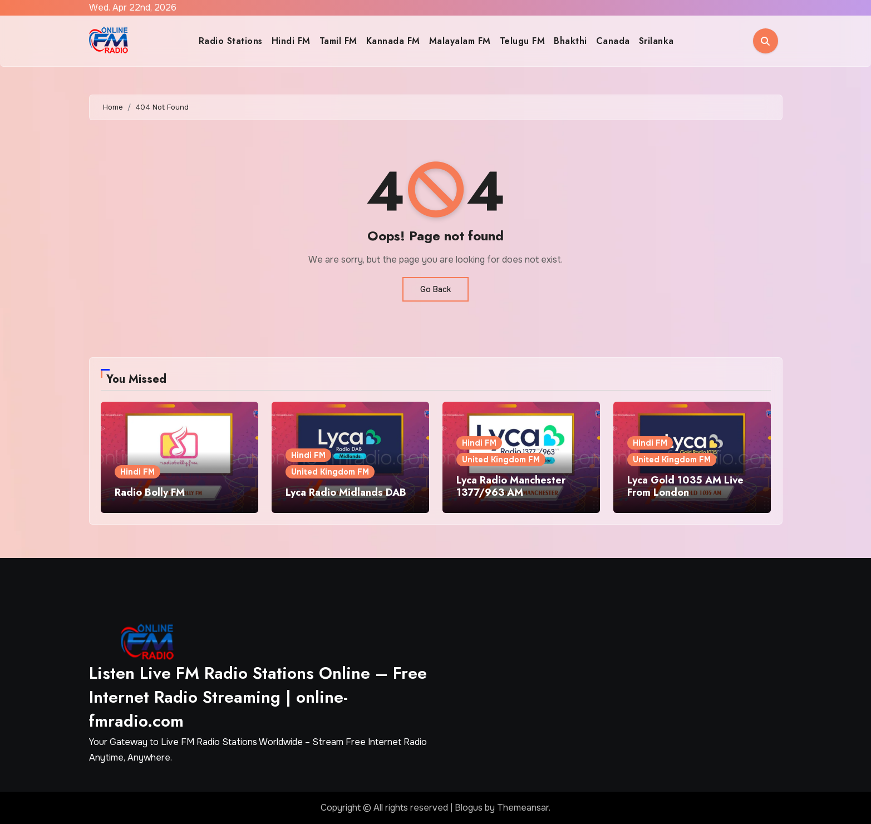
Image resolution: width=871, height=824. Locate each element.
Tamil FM (338, 40)
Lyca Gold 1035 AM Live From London (685, 486)
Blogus (469, 807)
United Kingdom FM (330, 472)
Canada (613, 40)
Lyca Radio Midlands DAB (346, 492)
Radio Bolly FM (150, 492)
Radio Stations (231, 40)
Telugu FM (522, 40)
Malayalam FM (460, 40)
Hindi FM (291, 40)
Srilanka (656, 40)
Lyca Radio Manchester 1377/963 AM (510, 486)
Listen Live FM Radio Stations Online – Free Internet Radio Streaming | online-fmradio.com (258, 697)
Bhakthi (570, 40)
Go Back (435, 289)
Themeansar (523, 807)
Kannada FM (393, 40)
